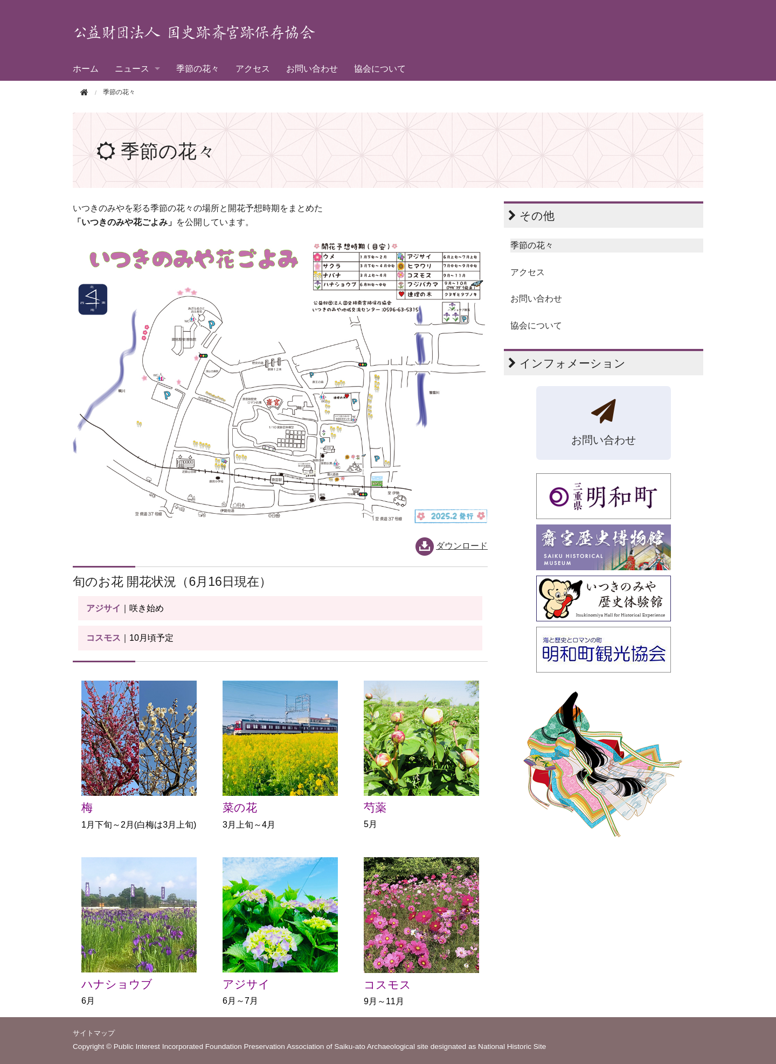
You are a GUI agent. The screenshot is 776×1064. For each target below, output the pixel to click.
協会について (380, 68)
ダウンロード (462, 545)
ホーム (86, 68)
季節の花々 (197, 68)
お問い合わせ (312, 68)
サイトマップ (94, 1033)
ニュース (132, 68)
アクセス (252, 68)
